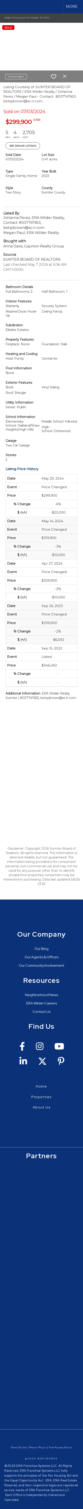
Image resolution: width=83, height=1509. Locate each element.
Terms (14, 1447)
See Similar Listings (22, 145)
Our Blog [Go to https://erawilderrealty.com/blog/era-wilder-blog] (41, 948)
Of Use (22, 1447)
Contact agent (16, 76)
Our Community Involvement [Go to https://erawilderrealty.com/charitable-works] (41, 965)
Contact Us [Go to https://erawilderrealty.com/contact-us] (41, 1011)
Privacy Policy (37, 1447)
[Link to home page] (7, 6)
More (71, 6)
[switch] (53, 76)
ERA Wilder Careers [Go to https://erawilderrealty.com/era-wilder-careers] (41, 1003)
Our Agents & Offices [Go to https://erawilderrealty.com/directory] (41, 957)
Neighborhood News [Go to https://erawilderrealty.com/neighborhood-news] (41, 995)
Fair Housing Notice (60, 1447)
